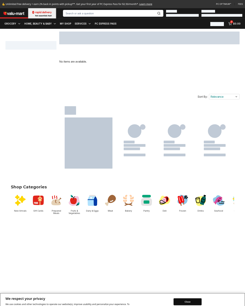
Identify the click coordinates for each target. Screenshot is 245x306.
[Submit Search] (159, 13)
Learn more (145, 4)
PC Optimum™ (223, 4)
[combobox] (113, 13)
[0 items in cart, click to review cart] (234, 24)
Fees (240, 4)
